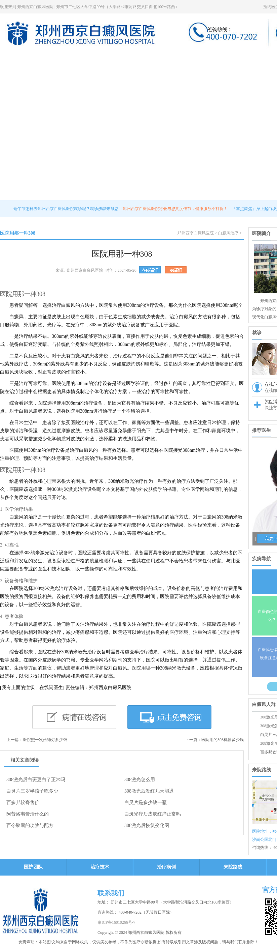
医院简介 (42, 56)
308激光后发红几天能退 (149, 791)
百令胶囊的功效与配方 (29, 825)
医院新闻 (77, 56)
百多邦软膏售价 (22, 802)
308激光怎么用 (139, 779)
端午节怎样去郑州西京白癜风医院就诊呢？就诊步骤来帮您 (66, 208)
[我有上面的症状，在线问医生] (32, 687)
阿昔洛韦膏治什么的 (27, 814)
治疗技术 (149, 56)
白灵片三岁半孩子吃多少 (32, 791)
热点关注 (184, 56)
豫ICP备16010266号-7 (116, 922)
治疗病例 (220, 56)
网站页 (12, 56)
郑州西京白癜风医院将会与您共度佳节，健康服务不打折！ (176, 208)
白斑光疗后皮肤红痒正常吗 (152, 814)
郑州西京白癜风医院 (195, 233)
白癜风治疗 (228, 233)
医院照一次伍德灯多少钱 (45, 739)
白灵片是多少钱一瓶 (145, 802)
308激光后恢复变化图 (146, 825)
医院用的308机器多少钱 (222, 739)
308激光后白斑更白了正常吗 (35, 779)
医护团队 (113, 56)
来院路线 (255, 56)
